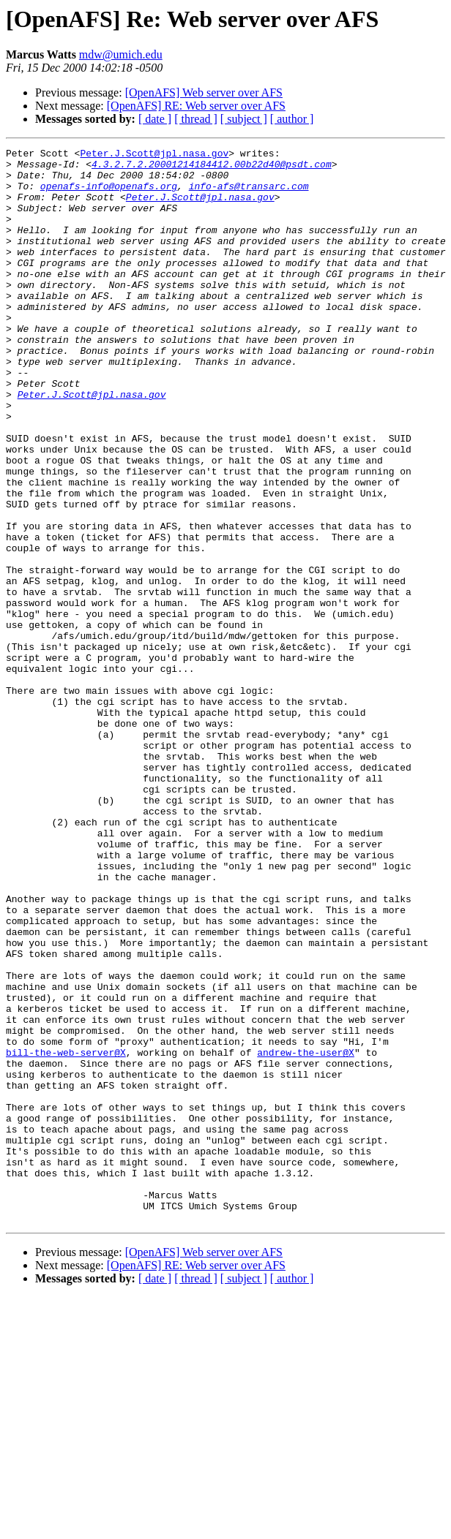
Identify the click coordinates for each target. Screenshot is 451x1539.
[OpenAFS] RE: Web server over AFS (196, 105)
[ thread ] (195, 119)
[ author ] (292, 119)
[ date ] (154, 119)
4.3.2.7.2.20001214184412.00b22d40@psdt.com (212, 168)
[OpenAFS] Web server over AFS (204, 92)
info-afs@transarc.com (249, 194)
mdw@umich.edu (121, 54)
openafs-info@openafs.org (108, 194)
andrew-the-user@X (305, 1234)
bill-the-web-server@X (66, 1234)
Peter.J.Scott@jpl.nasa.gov (154, 155)
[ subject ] (243, 119)
